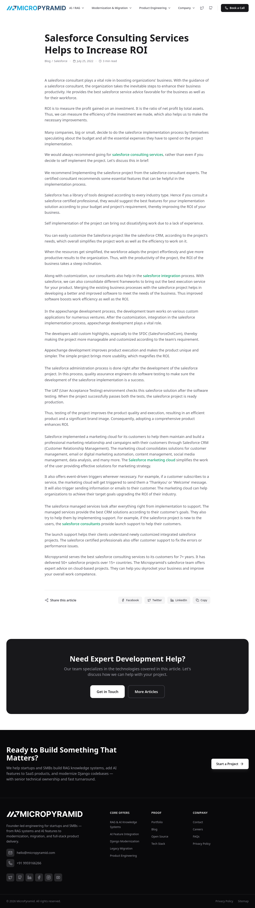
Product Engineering (155, 8)
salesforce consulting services (137, 154)
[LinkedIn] (29, 877)
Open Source (159, 836)
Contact (198, 822)
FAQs (196, 836)
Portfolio (157, 822)
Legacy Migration (121, 848)
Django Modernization (124, 841)
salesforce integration (161, 275)
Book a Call (235, 8)
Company (186, 8)
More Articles (146, 691)
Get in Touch (107, 691)
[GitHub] (210, 8)
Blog (48, 61)
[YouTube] (58, 877)
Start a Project (230, 764)
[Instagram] (49, 877)
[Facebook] (39, 877)
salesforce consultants (81, 523)
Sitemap (243, 901)
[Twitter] (202, 8)
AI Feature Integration (124, 834)
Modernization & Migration (112, 8)
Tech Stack (158, 844)
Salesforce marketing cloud (152, 459)
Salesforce (60, 61)
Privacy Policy (201, 844)
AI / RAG (77, 8)
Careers (198, 829)
